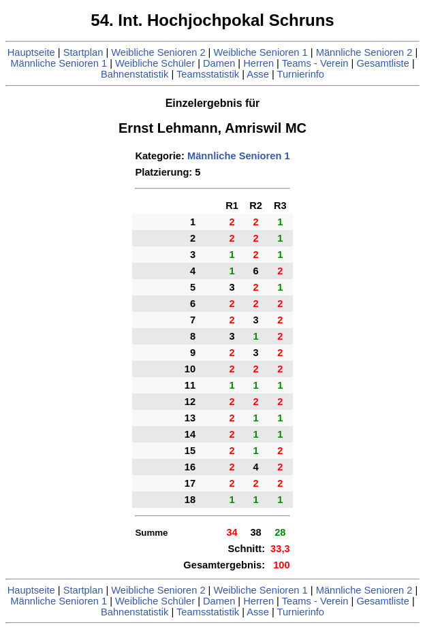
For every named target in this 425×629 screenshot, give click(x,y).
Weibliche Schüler (155, 63)
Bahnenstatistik (134, 74)
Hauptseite (31, 52)
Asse (258, 74)
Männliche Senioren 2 (364, 52)
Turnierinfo (301, 74)
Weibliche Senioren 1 (260, 52)
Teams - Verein (315, 63)
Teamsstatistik (207, 74)
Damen (219, 63)
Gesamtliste (382, 63)
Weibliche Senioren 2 (158, 52)
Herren (258, 63)
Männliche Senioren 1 (58, 63)
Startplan (83, 52)
